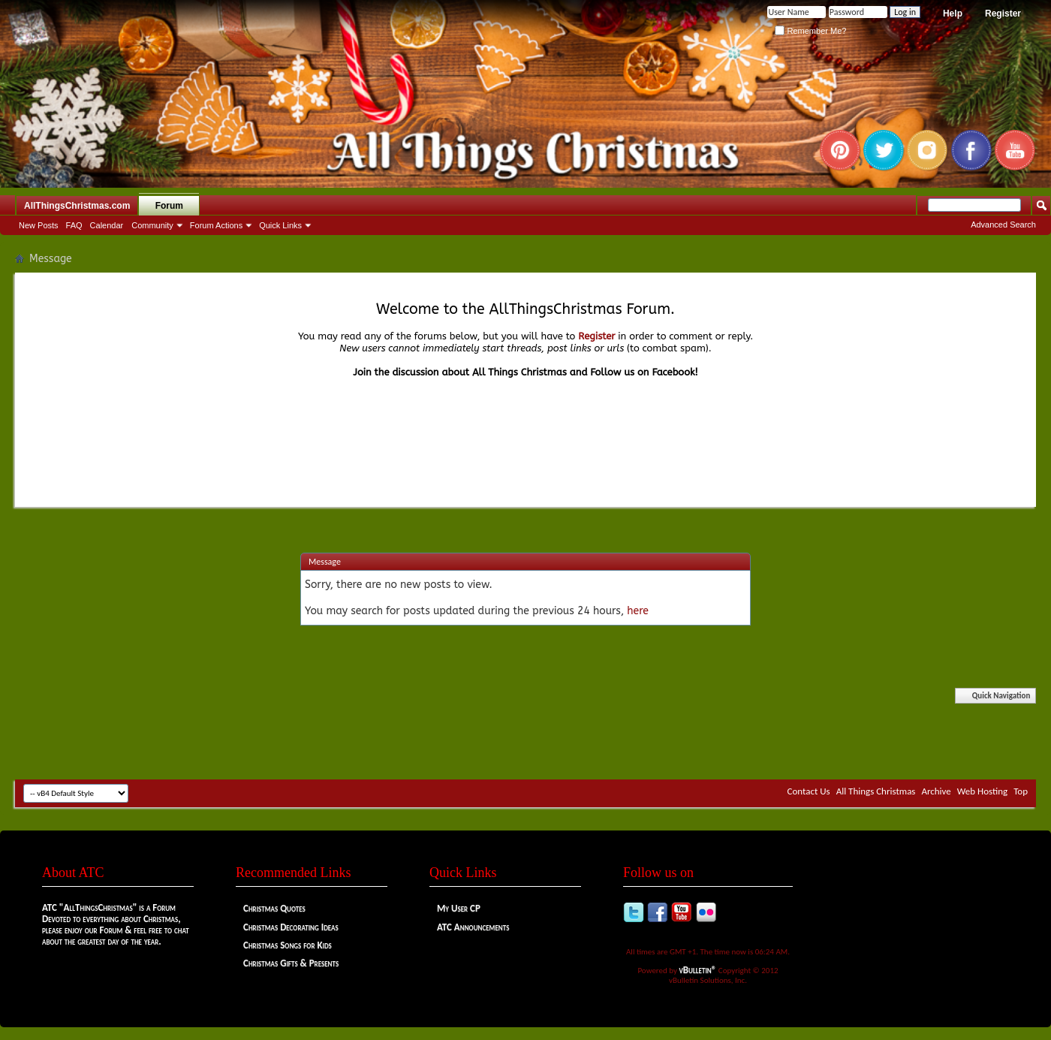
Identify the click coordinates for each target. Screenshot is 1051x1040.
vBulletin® (698, 969)
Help (952, 13)
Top (1020, 791)
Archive (935, 791)
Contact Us (808, 791)
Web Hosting (982, 791)
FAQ (74, 225)
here (638, 610)
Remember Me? (810, 30)
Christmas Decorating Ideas (291, 927)
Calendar (107, 225)
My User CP (458, 908)
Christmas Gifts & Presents (291, 963)
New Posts (39, 225)
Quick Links (280, 225)
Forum (169, 205)
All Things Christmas (876, 791)
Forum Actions (216, 225)
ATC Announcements (473, 927)
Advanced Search (1003, 224)
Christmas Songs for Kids (287, 945)
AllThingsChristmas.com (77, 205)
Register (1003, 13)
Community (152, 225)
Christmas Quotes (274, 908)
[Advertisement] (525, 734)
